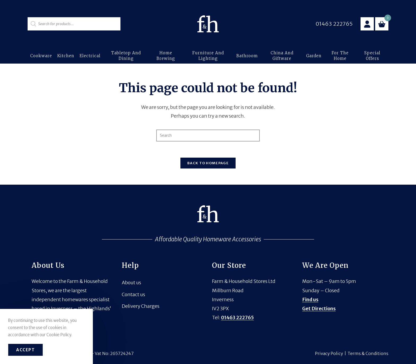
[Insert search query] (208, 135)
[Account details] (367, 23)
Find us (310, 299)
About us (131, 282)
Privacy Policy (329, 353)
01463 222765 (237, 317)
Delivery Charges (140, 306)
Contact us (133, 294)
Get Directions (319, 308)
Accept (25, 349)
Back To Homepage (208, 163)
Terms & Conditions (368, 353)
